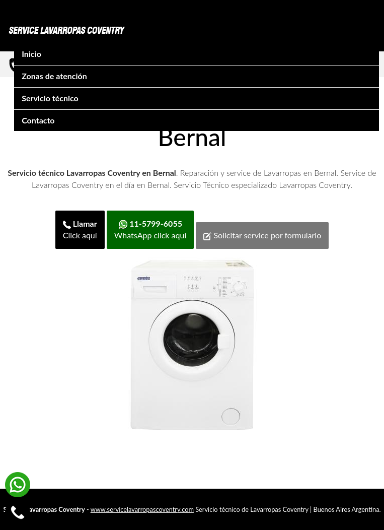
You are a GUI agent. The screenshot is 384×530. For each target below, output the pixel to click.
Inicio (31, 53)
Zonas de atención (54, 76)
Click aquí (80, 229)
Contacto (38, 120)
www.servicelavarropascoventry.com (142, 509)
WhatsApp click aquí (150, 229)
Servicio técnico (50, 98)
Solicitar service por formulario (262, 235)
